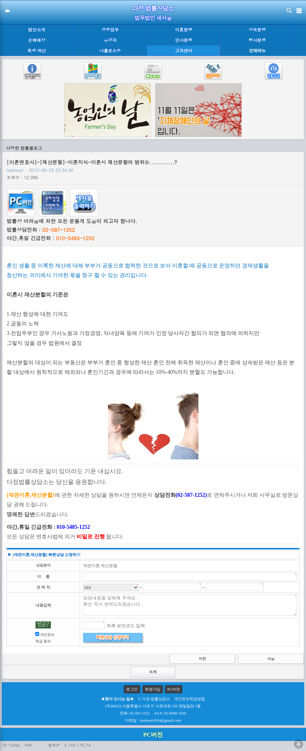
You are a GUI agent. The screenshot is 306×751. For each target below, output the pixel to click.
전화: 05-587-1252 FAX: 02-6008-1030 (153, 713)
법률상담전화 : (41, 229)
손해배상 (36, 40)
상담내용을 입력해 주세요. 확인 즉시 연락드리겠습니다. (190, 605)
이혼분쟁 (183, 30)
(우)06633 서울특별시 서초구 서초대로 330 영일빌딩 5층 (153, 706)
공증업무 (110, 30)
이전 (202, 658)
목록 (153, 672)
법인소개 (36, 30)
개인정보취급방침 (189, 699)
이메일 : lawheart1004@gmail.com (153, 720)
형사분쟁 (257, 40)
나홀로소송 (110, 51)
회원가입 (152, 689)
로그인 (132, 689)
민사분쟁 (183, 40)
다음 (271, 658)
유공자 (110, 40)
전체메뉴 (257, 50)
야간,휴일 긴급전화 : (50, 238)
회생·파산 (36, 51)
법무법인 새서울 (153, 18)
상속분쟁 (257, 30)
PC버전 (173, 689)
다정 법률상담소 (153, 8)
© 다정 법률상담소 (154, 699)
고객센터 (183, 51)
